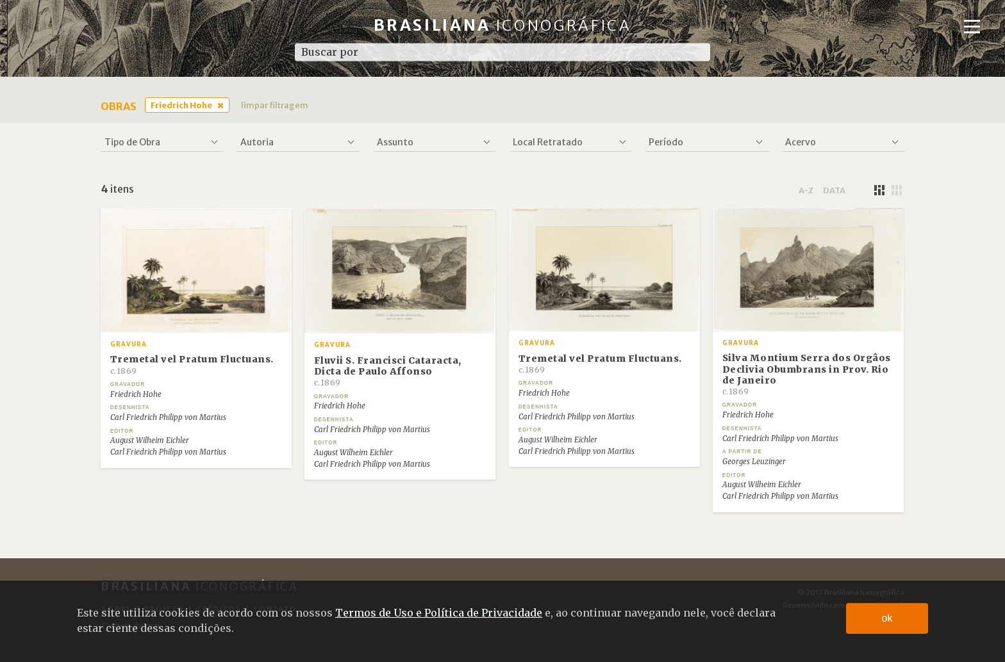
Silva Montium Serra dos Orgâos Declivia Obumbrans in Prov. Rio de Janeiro (806, 374)
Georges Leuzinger (754, 461)
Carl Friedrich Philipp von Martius (168, 417)
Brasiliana (503, 25)
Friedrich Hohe (181, 105)
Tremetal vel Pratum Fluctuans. (192, 364)
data (834, 190)
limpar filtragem (274, 105)
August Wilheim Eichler (149, 440)
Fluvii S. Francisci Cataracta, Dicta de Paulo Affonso (387, 371)
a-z (806, 190)
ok (887, 618)
